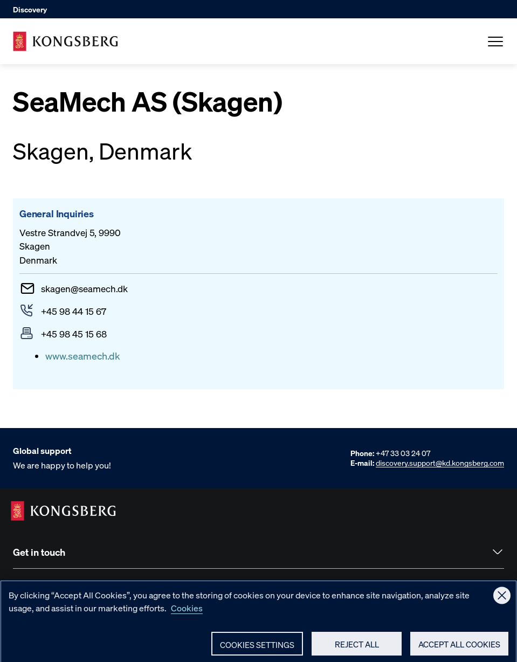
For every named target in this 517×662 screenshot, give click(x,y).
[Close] (502, 599)
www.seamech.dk (82, 355)
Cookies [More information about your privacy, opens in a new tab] (187, 612)
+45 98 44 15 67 (73, 311)
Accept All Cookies (459, 648)
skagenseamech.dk (84, 288)
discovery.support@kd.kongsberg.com (440, 462)
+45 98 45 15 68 (74, 334)
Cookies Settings (257, 649)
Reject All (357, 648)
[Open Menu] (495, 41)
